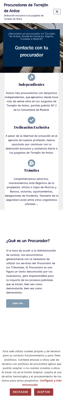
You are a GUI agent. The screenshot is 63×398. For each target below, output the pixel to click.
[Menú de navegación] (57, 11)
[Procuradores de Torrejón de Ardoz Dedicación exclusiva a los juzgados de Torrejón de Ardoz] (25, 11)
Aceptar (43, 392)
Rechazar (20, 392)
